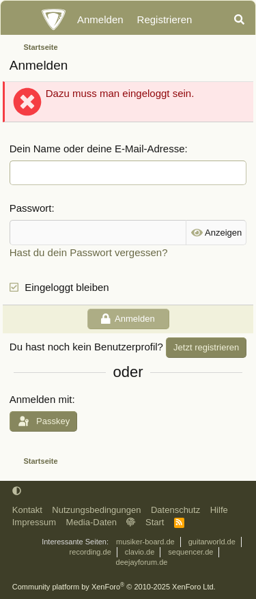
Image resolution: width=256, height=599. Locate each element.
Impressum (34, 522)
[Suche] (239, 20)
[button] (17, 490)
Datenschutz (175, 510)
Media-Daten (91, 522)
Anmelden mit (41, 399)
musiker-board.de (145, 542)
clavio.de (139, 552)
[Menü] (18, 20)
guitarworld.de (212, 542)
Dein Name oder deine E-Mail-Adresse (97, 148)
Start (154, 522)
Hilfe (219, 510)
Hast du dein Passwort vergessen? (89, 252)
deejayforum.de (142, 562)
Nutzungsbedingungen (96, 510)
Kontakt (27, 510)
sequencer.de (190, 552)
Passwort (31, 208)
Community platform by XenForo (114, 587)
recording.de (90, 552)
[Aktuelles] (212, 20)
